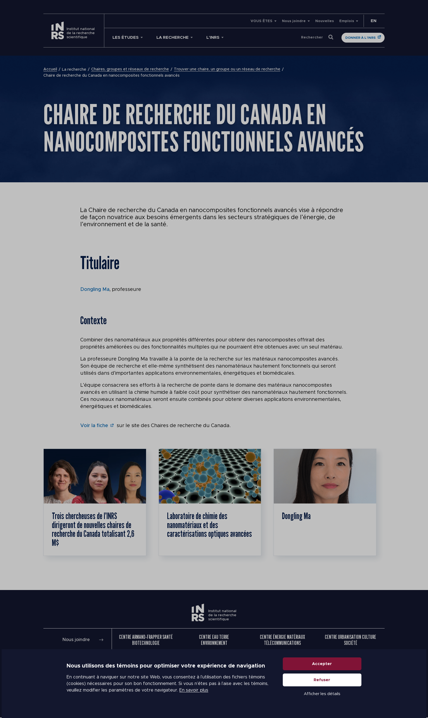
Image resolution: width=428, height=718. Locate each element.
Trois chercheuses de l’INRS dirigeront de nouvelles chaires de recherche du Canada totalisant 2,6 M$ (94, 529)
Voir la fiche (94, 425)
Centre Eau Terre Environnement (214, 640)
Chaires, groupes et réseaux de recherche (130, 69)
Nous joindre (294, 21)
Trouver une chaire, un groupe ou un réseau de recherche (227, 69)
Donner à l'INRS (360, 37)
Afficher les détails (322, 694)
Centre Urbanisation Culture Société (350, 640)
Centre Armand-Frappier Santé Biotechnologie (146, 640)
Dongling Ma (94, 289)
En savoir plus (193, 691)
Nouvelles (324, 21)
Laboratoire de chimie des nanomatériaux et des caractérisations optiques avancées (198, 529)
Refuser (322, 680)
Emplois (346, 21)
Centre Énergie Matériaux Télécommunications (282, 640)
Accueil (50, 69)
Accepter (322, 664)
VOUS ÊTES (261, 21)
